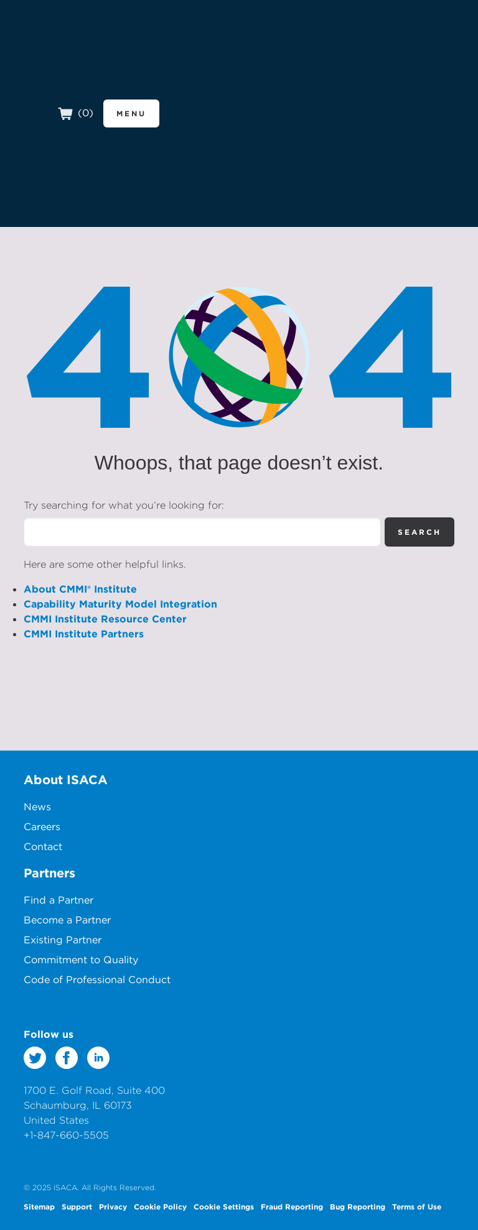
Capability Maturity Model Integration (120, 604)
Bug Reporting (357, 1206)
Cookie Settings (224, 1206)
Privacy (113, 1206)
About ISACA (66, 779)
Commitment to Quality (81, 959)
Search (419, 532)
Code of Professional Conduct (97, 979)
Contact (43, 846)
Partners (49, 873)
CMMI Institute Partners (84, 633)
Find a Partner (58, 900)
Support (77, 1206)
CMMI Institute (106, 65)
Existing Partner (62, 939)
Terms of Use (416, 1206)
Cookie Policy (160, 1206)
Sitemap (39, 1206)
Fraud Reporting (292, 1206)
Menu (131, 113)
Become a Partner (67, 919)
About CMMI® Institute (80, 589)
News (37, 806)
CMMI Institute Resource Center (105, 619)
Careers (42, 826)
